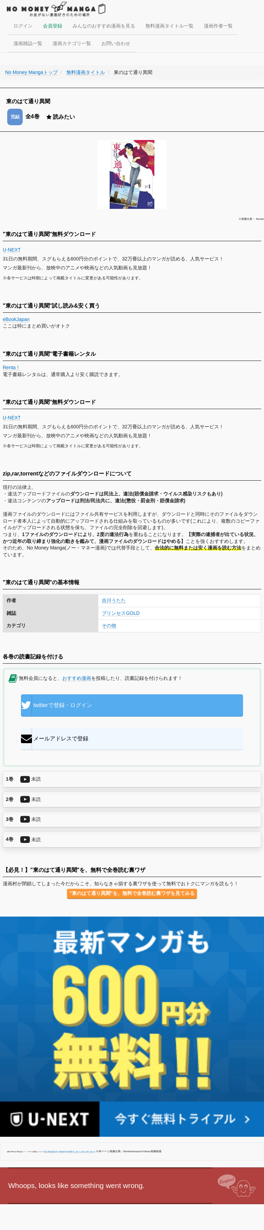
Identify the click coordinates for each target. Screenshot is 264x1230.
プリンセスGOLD (121, 613)
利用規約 (61, 1152)
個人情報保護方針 (51, 1152)
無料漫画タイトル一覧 (169, 26)
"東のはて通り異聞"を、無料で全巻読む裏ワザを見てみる (131, 893)
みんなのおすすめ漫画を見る (104, 26)
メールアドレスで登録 (54, 739)
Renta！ (11, 367)
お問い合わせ (115, 43)
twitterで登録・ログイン (56, 705)
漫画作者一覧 (218, 26)
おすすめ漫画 (76, 678)
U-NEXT (12, 250)
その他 (109, 625)
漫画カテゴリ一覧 (72, 43)
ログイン (23, 26)
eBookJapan (16, 319)
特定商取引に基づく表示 (75, 1152)
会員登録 (52, 26)
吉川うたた (114, 600)
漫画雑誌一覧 (27, 43)
